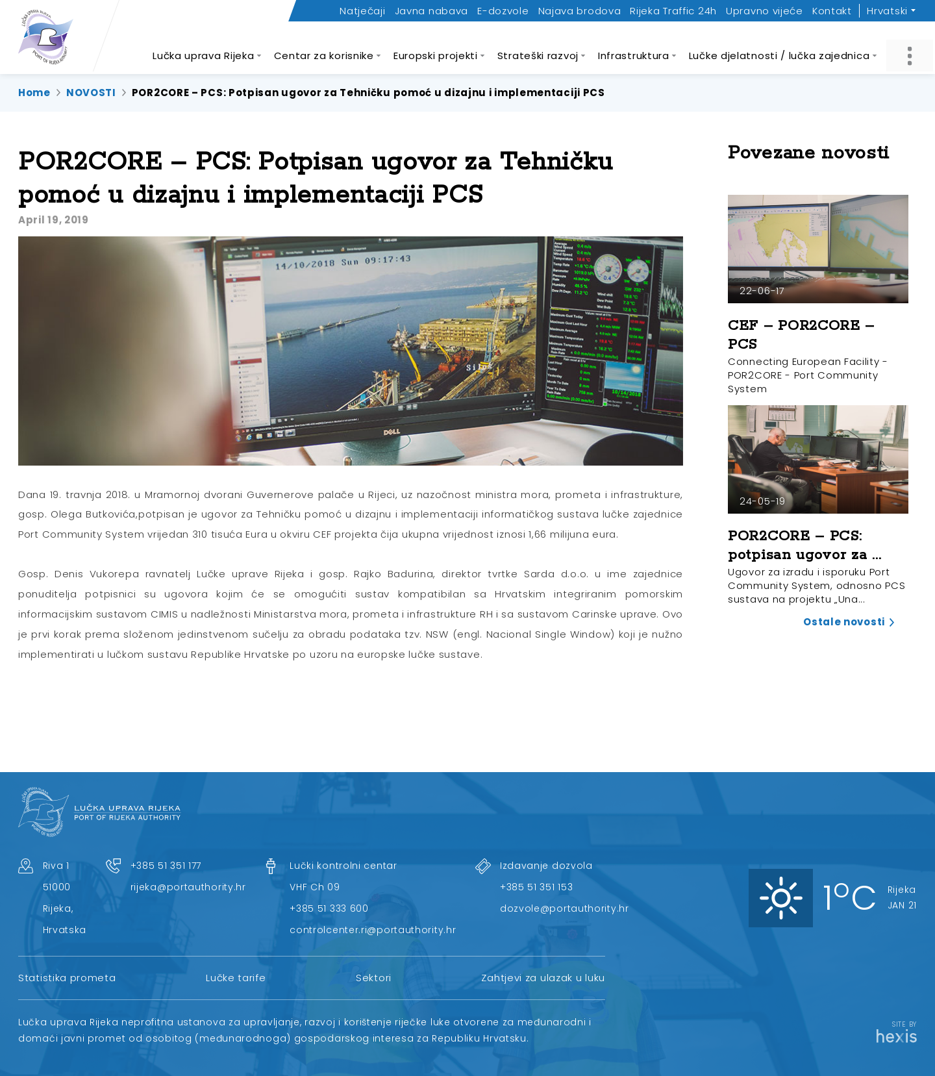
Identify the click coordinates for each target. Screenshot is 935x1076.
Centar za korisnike (324, 48)
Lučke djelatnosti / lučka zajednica (779, 48)
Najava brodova (579, 11)
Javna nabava (431, 11)
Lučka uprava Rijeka (203, 48)
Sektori (374, 977)
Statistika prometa (67, 977)
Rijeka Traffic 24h (673, 11)
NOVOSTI (91, 92)
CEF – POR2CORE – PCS (801, 335)
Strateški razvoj (538, 48)
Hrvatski (887, 11)
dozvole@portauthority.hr (564, 908)
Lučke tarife (236, 977)
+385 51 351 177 (166, 865)
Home (34, 92)
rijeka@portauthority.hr (188, 887)
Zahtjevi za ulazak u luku (543, 977)
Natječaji (362, 11)
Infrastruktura (633, 48)
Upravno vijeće (764, 11)
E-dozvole (503, 11)
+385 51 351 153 (536, 887)
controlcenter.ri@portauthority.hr (373, 929)
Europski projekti (435, 48)
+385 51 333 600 (329, 908)
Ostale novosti (844, 622)
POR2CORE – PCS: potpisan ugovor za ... (804, 545)
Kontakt (832, 11)
